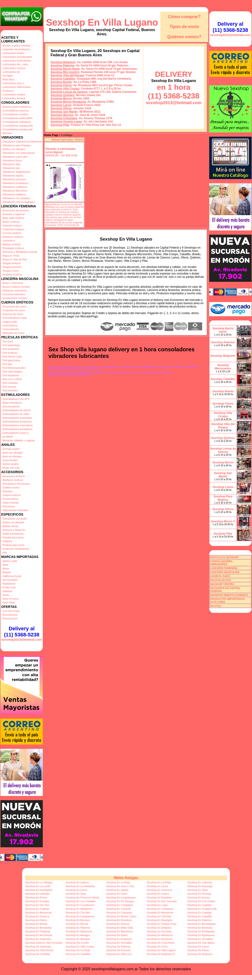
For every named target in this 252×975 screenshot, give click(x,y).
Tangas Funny (11, 270)
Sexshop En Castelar (199, 912)
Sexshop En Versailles (200, 939)
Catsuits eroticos (12, 225)
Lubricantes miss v (13, 83)
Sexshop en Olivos (36, 920)
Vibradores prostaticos (15, 183)
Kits (5, 552)
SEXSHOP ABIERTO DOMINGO (229, 595)
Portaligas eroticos (13, 248)
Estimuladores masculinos (18, 425)
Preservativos (10, 498)
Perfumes (8, 90)
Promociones (10, 618)
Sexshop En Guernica (159, 890)
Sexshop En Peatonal (37, 931)
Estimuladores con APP (16, 398)
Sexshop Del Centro (77, 942)
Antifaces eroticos (13, 480)
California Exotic (12, 576)
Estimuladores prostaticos (17, 429)
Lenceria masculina (14, 294)
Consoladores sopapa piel (17, 129)
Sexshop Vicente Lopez (66, 121)
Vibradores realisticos (15, 186)
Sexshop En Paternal (78, 927)
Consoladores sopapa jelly (18, 125)
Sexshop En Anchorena (38, 935)
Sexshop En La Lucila (37, 886)
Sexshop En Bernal (77, 923)
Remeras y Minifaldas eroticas (20, 251)
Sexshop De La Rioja (78, 950)
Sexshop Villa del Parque (67, 75)
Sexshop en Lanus (157, 886)
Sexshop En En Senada (120, 901)
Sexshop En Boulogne (159, 920)
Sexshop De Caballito (78, 954)
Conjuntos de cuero (14, 310)
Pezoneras (9, 506)
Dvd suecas (9, 386)
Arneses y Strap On (14, 529)
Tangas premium (12, 267)
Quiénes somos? (184, 36)
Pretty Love (9, 587)
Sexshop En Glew (197, 890)
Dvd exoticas (10, 352)
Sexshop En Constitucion (80, 905)
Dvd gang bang (11, 360)
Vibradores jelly (11, 164)
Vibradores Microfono (15, 190)
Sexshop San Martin (64, 111)
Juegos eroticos (12, 495)
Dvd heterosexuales (14, 367)
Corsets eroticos (12, 233)
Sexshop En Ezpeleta (159, 897)
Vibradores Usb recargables (19, 202)
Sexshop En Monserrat (38, 912)
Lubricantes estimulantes (17, 60)
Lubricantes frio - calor (15, 64)
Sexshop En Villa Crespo (80, 946)
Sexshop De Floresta (118, 950)
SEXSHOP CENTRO (222, 584)
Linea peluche (11, 329)
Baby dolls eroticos (13, 218)
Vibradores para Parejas (16, 145)
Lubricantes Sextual (14, 98)
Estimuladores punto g (15, 432)
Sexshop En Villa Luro (119, 954)
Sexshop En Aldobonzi (160, 935)
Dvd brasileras (11, 349)
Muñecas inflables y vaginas (19, 440)
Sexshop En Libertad (37, 893)
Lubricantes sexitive (14, 94)
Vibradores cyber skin (15, 156)
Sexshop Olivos (61, 108)
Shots (6, 595)
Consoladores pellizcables (18, 118)
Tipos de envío (184, 26)
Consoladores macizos (16, 110)
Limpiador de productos (16, 49)
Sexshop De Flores (198, 950)
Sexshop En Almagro (78, 935)
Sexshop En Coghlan (199, 905)
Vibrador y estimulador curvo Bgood (60, 150)
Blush (6, 568)
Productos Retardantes (16, 548)
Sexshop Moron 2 (223, 521)
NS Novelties (10, 579)
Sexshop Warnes (62, 115)
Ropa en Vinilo (11, 255)
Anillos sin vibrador (13, 522)
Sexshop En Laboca (77, 882)
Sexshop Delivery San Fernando (43, 942)
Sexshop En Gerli (76, 893)
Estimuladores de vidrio (16, 414)
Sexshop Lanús (61, 105)
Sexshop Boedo (61, 82)
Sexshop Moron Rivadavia (68, 101)
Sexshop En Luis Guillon (201, 901)
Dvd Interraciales (12, 371)
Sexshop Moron (61, 98)
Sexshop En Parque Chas (162, 923)
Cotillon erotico (11, 487)
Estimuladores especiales (17, 417)
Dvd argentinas (11, 345)
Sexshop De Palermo (118, 946)
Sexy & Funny (11, 598)
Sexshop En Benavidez (38, 927)
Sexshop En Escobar (37, 901)
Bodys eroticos (11, 221)
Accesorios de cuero (14, 306)
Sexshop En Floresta (199, 893)
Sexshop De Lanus (198, 946)
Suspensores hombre (15, 298)
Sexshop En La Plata (159, 882)
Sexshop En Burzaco (78, 920)
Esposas (7, 491)
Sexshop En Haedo (117, 890)
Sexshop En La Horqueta (80, 886)
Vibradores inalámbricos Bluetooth (22, 141)
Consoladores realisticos (17, 121)
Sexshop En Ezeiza (198, 897)
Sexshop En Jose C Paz (120, 886)
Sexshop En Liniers (158, 893)
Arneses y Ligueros (14, 214)
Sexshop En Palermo (199, 920)
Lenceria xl (9, 240)
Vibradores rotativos (14, 194)
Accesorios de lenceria (16, 210)
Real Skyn (8, 79)
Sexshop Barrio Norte (65, 68)
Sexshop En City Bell (78, 912)
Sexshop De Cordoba (37, 954)
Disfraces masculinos (15, 290)
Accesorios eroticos (14, 476)
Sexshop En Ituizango (200, 886)
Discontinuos (10, 614)
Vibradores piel (11, 168)
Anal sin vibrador (12, 456)
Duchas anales (11, 448)
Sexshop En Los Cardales (80, 901)
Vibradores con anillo (15, 518)
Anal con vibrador (13, 452)
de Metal (7, 436)
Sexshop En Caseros (37, 916)
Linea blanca (10, 325)
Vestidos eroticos (12, 274)
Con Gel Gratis (11, 611)
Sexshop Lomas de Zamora (69, 92)
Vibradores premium (14, 179)
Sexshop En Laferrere (200, 882)
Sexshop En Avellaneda (201, 931)
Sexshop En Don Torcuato (162, 901)
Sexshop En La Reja (118, 882)
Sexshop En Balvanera (79, 931)
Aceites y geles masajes (16, 45)
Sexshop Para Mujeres (223, 498)
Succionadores (11, 406)
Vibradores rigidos (13, 175)
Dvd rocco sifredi (12, 379)
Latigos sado (10, 321)
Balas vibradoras (12, 402)
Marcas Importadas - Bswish (67, 139)
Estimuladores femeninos (17, 421)
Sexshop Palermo (62, 65)
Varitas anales (11, 464)
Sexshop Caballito (63, 78)
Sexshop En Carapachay (80, 916)
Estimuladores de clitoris (17, 410)
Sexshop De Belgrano (200, 954)
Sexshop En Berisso (118, 923)
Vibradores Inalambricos (16, 171)
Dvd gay (7, 364)
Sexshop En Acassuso (119, 939)
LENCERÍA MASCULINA (225, 572)
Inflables (7, 541)
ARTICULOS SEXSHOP (224, 557)
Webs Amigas (126, 878)
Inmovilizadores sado (15, 317)
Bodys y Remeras (13, 283)
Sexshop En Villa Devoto (39, 950)
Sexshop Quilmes (62, 95)
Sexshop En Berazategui (201, 923)
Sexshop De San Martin (201, 942)
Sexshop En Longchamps (121, 897)
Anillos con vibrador (14, 149)
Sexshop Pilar (60, 125)
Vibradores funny (12, 160)
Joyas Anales (10, 460)
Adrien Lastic (10, 561)
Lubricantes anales (13, 53)
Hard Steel (9, 602)
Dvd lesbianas (11, 375)
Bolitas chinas (11, 526)
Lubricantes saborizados (17, 87)
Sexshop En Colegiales (119, 905)
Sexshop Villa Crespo (65, 88)
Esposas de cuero (13, 314)
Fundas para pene (13, 537)
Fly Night (8, 75)
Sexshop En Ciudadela (160, 908)
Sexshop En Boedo (36, 923)
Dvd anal (8, 341)
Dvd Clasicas (10, 382)
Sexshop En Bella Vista (119, 927)
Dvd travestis (10, 390)
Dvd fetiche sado (12, 356)
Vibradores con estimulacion (19, 153)
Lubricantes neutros (14, 68)
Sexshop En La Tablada (38, 882)
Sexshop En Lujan (157, 905)
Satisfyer (8, 591)
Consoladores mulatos (15, 114)
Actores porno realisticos (17, 106)
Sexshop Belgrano (63, 62)
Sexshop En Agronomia (200, 935)
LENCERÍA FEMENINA (223, 568)
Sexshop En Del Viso (37, 905)
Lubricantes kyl (11, 71)
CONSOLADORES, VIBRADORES (221, 562)
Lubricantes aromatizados (17, 56)
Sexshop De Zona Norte (160, 942)
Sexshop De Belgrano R (160, 954)
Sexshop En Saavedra (38, 939)
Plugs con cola (11, 467)
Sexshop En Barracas (199, 927)
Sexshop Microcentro (65, 72)
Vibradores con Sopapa (16, 198)
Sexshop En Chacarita (119, 912)
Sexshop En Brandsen (119, 920)
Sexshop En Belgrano (159, 927)
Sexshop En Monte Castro (121, 916)
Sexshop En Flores (36, 897)
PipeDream (9, 583)
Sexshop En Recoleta (159, 931)
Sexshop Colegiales (64, 118)
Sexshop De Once (157, 946)
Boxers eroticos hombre (16, 286)
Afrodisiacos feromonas (16, 483)
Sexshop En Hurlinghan (38, 890)
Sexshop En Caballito (199, 916)
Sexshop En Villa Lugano (102, 22)
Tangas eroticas (12, 263)
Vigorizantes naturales (15, 510)
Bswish (7, 572)
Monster (7, 133)
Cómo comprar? (184, 16)
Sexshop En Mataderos (79, 908)
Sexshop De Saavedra (38, 946)
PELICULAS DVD (220, 580)
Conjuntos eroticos (13, 229)
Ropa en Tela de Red (15, 259)
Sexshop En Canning (159, 916)
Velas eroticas (11, 502)
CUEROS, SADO (220, 576)
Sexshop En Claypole (118, 908)
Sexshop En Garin (116, 893)
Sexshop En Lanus (76, 890)
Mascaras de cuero (14, 333)
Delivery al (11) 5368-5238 (21, 632)
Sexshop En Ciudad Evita (202, 908)
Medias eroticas (12, 244)
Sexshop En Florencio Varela (82, 897)
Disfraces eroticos (13, 236)
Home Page (51, 135)
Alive (5, 564)
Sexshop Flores (61, 85)
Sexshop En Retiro (117, 935)
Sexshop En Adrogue (78, 939)
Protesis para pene (13, 545)
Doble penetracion (13, 533)
